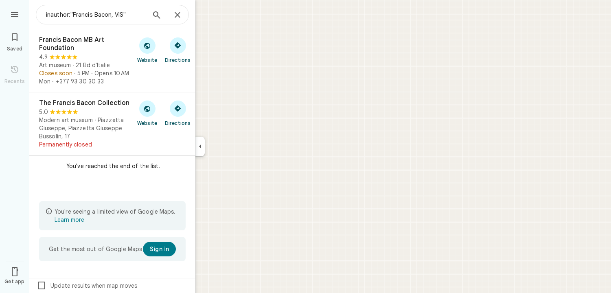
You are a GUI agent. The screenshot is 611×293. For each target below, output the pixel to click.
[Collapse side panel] (200, 146)
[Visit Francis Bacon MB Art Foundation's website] (147, 49)
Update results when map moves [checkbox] (87, 286)
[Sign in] (159, 249)
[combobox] (95, 15)
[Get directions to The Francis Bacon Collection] (177, 113)
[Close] (177, 15)
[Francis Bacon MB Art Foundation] (112, 60)
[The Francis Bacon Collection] (112, 123)
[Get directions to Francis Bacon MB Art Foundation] (177, 49)
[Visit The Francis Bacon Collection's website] (147, 113)
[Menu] (14, 14)
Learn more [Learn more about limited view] (69, 219)
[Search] (156, 15)
